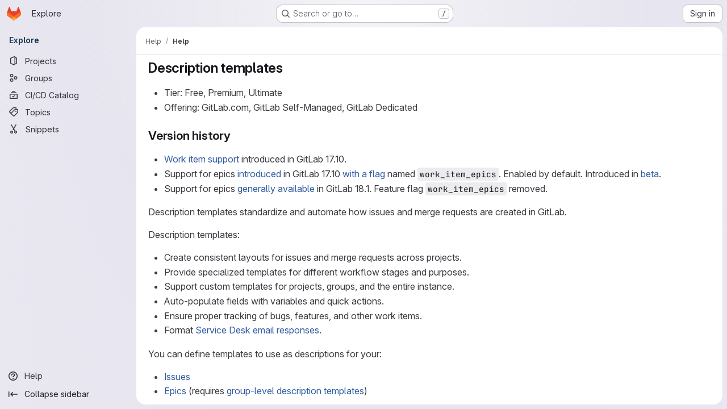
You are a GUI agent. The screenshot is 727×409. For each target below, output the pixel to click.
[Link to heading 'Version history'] (237, 135)
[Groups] (68, 78)
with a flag (363, 174)
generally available (276, 188)
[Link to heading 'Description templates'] (290, 68)
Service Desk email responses (257, 330)
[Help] (68, 376)
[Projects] (68, 61)
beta (650, 174)
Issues (177, 376)
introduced (259, 174)
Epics (175, 391)
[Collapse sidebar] (68, 394)
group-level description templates (295, 391)
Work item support (201, 159)
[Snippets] (68, 129)
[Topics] (68, 112)
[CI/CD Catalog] (68, 95)
